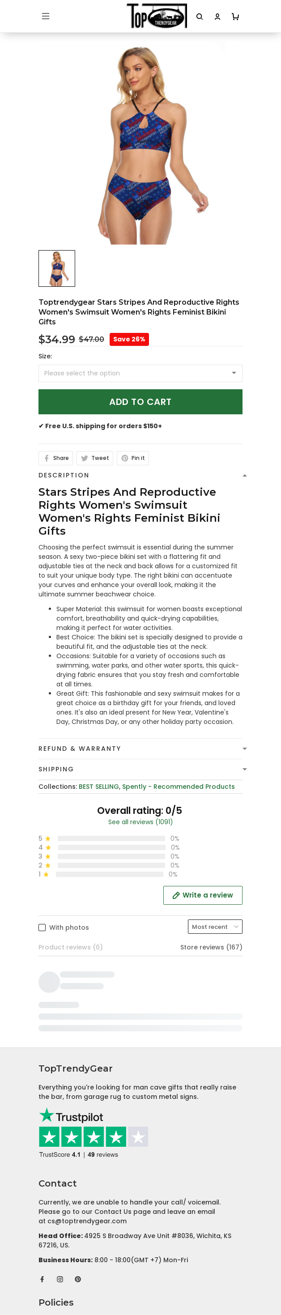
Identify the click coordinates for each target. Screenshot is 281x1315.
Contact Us (57, 1194)
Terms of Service (65, 1081)
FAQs (46, 1208)
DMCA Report (141, 1275)
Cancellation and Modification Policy (98, 1136)
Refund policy (60, 1108)
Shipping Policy (62, 1094)
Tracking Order (63, 1222)
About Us (53, 1180)
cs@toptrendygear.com (87, 966)
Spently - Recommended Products (178, 786)
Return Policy (59, 1122)
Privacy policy (60, 1067)
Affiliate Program (66, 1236)
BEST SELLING (99, 786)
